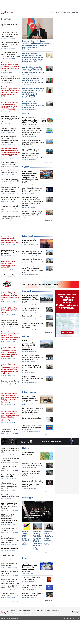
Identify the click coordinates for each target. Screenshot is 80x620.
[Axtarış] (52, 12)
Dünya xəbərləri (29, 392)
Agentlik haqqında (16, 610)
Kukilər (34, 613)
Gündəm (26, 336)
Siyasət (25, 167)
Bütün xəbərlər (48, 162)
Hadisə (25, 448)
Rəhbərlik (36, 610)
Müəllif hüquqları (56, 610)
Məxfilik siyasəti (25, 613)
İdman (25, 558)
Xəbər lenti (6, 19)
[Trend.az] (7, 12)
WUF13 (25, 113)
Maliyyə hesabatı (27, 610)
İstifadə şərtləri (15, 613)
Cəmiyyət (26, 291)
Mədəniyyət (27, 497)
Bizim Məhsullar (45, 610)
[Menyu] (75, 12)
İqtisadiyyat (27, 236)
